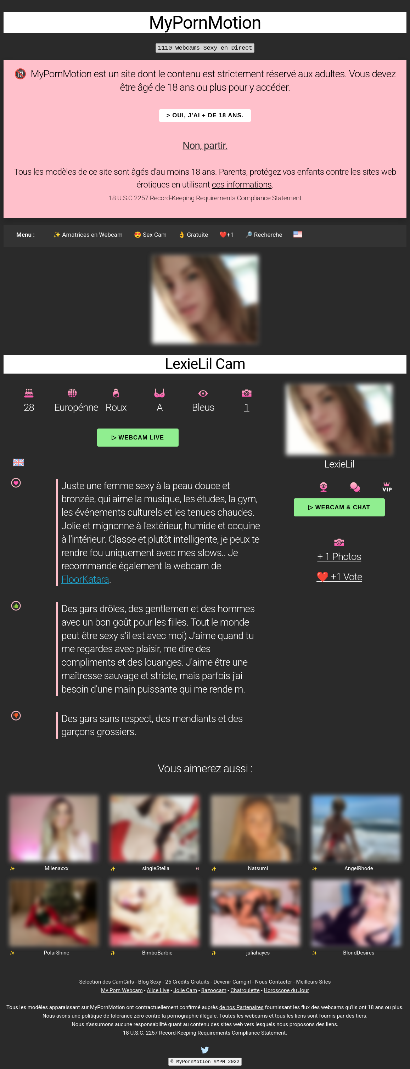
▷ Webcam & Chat (339, 507)
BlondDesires (358, 953)
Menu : (25, 234)
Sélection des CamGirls (106, 982)
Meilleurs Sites (313, 982)
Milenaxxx (56, 868)
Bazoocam (213, 990)
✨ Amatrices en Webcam (88, 234)
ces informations (242, 185)
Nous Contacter (273, 982)
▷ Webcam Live (138, 437)
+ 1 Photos (339, 557)
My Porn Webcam (122, 990)
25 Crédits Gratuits (187, 982)
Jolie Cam (185, 990)
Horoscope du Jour (286, 990)
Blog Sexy (149, 982)
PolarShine (56, 953)
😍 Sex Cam (150, 234)
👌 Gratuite (193, 234)
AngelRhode (358, 868)
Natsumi (258, 868)
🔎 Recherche (263, 234)
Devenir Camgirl (232, 982)
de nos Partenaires (241, 1007)
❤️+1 (226, 234)
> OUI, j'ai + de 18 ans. (205, 115)
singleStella (155, 868)
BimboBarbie (157, 953)
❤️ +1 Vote (339, 577)
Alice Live (158, 990)
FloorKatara (85, 579)
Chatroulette (244, 990)
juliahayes (258, 953)
